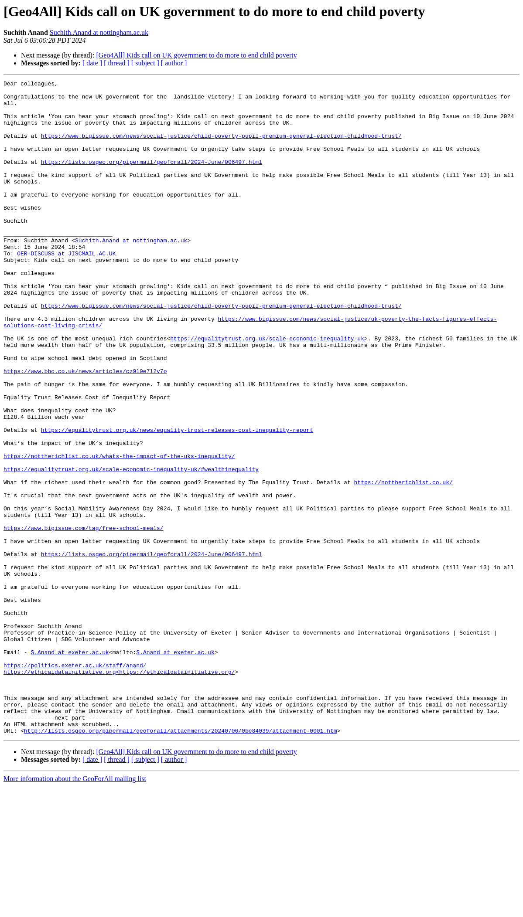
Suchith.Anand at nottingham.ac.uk (99, 32)
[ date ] (92, 63)
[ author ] (174, 63)
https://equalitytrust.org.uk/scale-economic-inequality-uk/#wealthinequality (131, 547)
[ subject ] (145, 63)
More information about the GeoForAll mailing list (74, 909)
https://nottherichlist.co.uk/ (403, 563)
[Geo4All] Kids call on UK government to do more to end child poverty (196, 55)
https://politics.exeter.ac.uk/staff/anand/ (75, 783)
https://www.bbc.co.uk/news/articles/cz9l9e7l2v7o (85, 430)
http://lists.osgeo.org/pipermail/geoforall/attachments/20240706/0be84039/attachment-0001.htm (180, 861)
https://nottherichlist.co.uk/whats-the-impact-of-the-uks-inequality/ (119, 532)
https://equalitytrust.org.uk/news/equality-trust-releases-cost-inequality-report (177, 500)
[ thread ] (117, 63)
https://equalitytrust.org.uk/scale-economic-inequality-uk (267, 390)
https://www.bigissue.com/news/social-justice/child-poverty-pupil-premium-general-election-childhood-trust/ (221, 147)
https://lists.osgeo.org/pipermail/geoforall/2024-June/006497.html (151, 179)
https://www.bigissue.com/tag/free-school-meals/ (83, 618)
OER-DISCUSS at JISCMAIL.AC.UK (66, 288)
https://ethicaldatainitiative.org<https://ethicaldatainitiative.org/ (119, 791)
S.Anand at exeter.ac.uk (70, 767)
